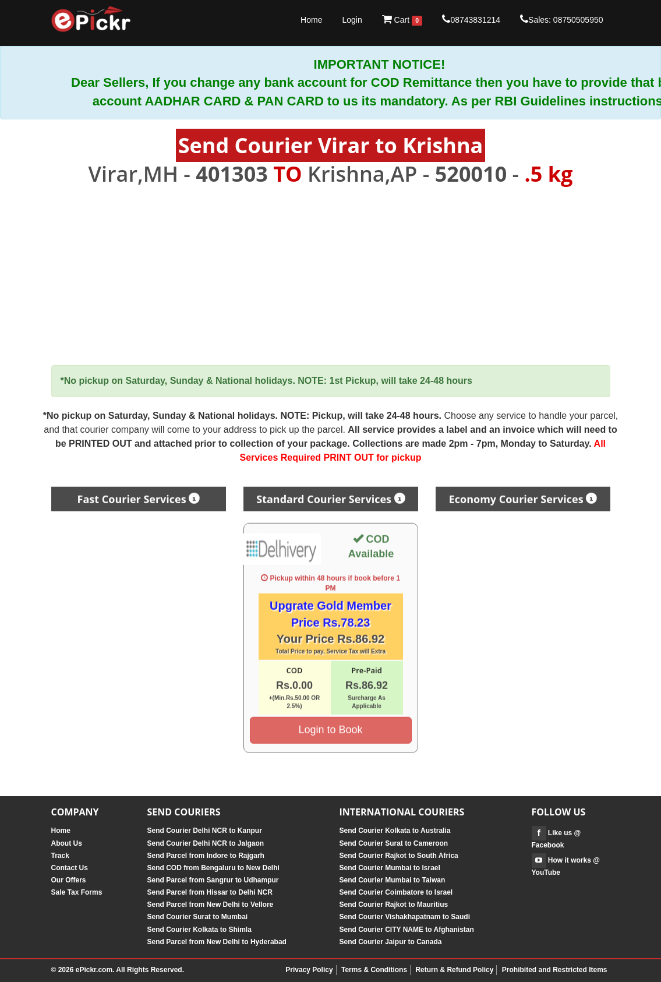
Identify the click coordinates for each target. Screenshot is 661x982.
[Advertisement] (331, 276)
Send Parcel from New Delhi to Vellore (210, 904)
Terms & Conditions (374, 970)
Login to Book (330, 726)
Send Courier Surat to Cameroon (394, 843)
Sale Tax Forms (76, 892)
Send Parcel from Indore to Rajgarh (205, 856)
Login (352, 19)
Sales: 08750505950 (561, 19)
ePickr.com (94, 970)
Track (60, 856)
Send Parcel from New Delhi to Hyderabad (217, 942)
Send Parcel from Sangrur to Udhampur (213, 880)
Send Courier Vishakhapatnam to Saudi (405, 917)
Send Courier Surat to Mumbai (197, 917)
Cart (402, 20)
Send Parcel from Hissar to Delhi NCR (210, 892)
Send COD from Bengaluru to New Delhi (213, 868)
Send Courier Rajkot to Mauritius (394, 904)
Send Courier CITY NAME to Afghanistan (407, 930)
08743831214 (471, 19)
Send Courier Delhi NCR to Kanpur (204, 830)
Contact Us (69, 868)
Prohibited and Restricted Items (554, 970)
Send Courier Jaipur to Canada (391, 942)
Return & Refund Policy (454, 970)
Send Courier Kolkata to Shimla (199, 930)
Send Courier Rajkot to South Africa (399, 856)
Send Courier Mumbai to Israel (390, 868)
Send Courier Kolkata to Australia (395, 830)
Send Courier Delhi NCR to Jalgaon (205, 843)
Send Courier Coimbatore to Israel (396, 892)
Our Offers (68, 880)
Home (311, 19)
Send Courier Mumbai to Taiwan (393, 880)
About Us (66, 843)
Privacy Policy (309, 970)
